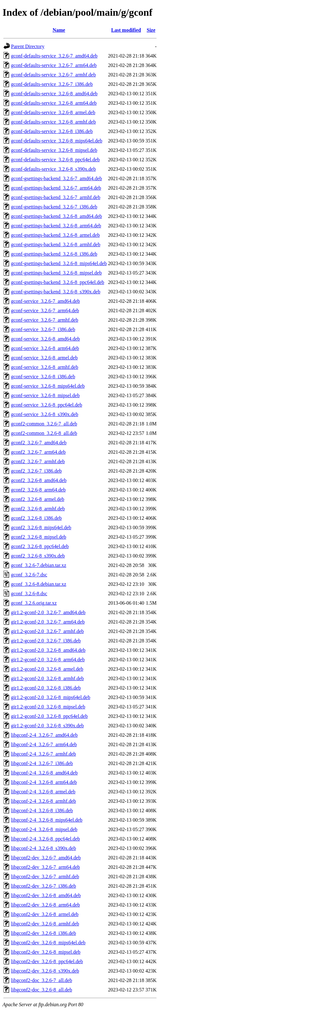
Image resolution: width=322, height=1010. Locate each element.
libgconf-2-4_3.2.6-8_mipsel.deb (44, 829)
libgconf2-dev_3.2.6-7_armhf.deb (45, 876)
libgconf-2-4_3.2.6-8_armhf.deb (43, 801)
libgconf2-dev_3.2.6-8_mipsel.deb (45, 952)
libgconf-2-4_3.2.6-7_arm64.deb (44, 744)
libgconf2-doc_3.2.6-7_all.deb (41, 980)
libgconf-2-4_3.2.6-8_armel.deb (43, 791)
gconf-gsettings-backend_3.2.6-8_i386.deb (54, 254)
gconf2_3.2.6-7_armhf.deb (38, 461)
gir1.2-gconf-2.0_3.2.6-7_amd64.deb (48, 612)
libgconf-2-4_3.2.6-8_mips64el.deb (46, 820)
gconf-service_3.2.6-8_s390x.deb (44, 414)
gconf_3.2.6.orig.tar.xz (34, 603)
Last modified (126, 30)
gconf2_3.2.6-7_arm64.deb (38, 452)
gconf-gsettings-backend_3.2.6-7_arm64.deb (56, 188)
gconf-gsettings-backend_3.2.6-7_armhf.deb (55, 197)
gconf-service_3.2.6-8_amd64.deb (45, 338)
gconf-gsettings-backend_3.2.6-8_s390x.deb (55, 291)
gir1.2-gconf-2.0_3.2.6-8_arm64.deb (48, 659)
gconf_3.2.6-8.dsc (29, 593)
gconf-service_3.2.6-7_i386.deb (43, 329)
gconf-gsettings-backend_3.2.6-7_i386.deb (54, 206)
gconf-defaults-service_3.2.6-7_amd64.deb (54, 55)
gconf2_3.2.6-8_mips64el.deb (41, 527)
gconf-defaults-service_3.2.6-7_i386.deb (52, 84)
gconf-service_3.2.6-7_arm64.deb (45, 310)
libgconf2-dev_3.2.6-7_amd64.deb (46, 857)
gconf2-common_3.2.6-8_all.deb (44, 433)
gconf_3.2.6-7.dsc (29, 574)
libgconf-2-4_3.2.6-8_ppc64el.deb (45, 838)
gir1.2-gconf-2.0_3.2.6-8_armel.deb (47, 669)
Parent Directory (27, 46)
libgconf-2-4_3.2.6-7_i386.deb (42, 763)
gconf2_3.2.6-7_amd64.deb (38, 442)
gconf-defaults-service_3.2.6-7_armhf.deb (53, 74)
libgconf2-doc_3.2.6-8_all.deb (41, 989)
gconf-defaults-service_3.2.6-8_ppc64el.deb (55, 159)
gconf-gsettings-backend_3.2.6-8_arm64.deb (56, 225)
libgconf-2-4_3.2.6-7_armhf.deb (43, 754)
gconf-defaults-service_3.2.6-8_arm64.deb (54, 103)
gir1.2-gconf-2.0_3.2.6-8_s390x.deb (47, 725)
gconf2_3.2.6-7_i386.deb (36, 471)
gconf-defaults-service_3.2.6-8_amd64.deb (54, 93)
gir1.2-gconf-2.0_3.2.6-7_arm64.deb (48, 621)
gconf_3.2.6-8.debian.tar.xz (38, 584)
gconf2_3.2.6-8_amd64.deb (38, 480)
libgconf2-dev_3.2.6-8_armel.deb (45, 914)
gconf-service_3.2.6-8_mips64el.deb (48, 386)
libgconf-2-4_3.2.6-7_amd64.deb (44, 735)
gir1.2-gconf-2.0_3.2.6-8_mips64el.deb (50, 697)
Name (59, 30)
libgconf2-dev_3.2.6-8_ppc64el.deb (47, 961)
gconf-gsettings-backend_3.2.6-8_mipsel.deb (56, 272)
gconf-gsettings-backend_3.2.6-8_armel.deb (55, 235)
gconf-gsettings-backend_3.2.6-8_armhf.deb (55, 244)
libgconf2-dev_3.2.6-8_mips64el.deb (48, 942)
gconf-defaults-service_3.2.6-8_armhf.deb (53, 122)
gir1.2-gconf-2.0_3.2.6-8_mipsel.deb (48, 706)
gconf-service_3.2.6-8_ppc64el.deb (46, 405)
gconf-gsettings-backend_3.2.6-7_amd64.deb (56, 178)
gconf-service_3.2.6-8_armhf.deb (44, 367)
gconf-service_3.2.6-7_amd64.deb (45, 301)
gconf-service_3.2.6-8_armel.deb (44, 357)
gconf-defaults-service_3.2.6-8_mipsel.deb (54, 150)
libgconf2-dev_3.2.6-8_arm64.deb (45, 904)
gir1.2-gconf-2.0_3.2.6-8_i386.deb (46, 688)
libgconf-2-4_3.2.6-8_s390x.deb (43, 848)
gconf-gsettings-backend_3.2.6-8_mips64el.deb (59, 263)
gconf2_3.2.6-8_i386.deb (36, 518)
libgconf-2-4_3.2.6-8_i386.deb (42, 810)
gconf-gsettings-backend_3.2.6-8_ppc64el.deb (57, 282)
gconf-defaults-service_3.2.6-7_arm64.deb (54, 65)
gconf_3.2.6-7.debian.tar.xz (38, 565)
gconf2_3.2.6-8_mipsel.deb (38, 537)
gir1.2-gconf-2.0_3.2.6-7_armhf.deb (47, 631)
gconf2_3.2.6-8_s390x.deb (38, 555)
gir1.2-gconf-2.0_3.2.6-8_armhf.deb (47, 678)
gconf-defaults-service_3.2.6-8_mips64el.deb (56, 140)
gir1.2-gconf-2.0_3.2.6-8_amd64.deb (48, 650)
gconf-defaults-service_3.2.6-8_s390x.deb (53, 169)
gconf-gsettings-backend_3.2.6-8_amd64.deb (56, 216)
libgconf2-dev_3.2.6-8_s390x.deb (45, 971)
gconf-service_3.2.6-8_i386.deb (43, 376)
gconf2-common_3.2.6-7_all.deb (44, 423)
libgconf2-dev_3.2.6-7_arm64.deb (45, 867)
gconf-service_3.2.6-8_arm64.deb (45, 348)
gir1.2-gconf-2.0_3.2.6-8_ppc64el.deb (49, 716)
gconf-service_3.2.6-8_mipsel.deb (45, 395)
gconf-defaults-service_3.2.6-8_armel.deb (53, 112)
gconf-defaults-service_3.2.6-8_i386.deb (52, 131)
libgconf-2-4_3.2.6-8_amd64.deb (44, 772)
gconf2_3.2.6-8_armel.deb (37, 499)
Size (151, 30)
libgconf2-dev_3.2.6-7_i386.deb (43, 886)
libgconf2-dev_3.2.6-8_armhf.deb (45, 923)
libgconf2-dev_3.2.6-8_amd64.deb (46, 895)
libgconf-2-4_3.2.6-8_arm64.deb (44, 782)
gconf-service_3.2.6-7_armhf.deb (44, 320)
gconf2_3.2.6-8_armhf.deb (38, 508)
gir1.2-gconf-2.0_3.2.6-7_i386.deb (46, 640)
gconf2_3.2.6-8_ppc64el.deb (40, 546)
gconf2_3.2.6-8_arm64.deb (38, 489)
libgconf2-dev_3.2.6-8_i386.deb (43, 933)
